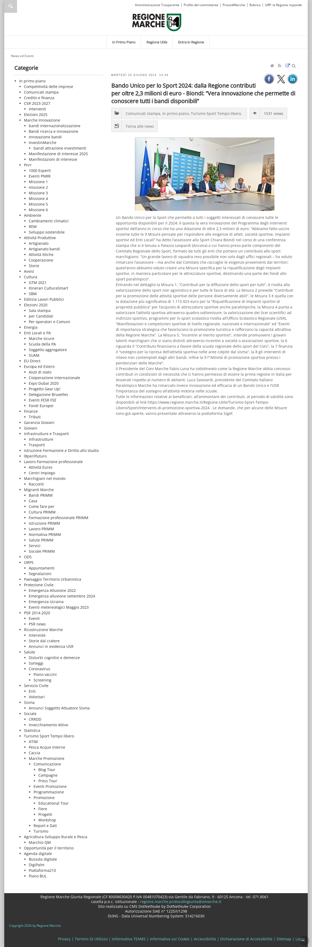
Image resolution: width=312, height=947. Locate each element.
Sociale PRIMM (42, 551)
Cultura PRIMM (42, 512)
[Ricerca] (21, 6)
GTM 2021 (38, 282)
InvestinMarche (42, 142)
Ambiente (32, 215)
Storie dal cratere (44, 640)
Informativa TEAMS (129, 938)
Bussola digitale (43, 859)
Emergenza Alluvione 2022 (52, 590)
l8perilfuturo (35, 456)
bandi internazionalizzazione (54, 125)
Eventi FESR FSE (42, 400)
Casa (33, 500)
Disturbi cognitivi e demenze (54, 657)
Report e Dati (45, 825)
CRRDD (35, 719)
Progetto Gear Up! (44, 388)
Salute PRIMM (41, 540)
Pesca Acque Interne (47, 747)
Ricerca (10, 6)
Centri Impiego (42, 472)
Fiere (42, 808)
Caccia (34, 752)
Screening (42, 680)
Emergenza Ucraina (46, 601)
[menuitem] (123, 42)
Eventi (34, 618)
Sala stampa (40, 310)
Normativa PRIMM (45, 534)
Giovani (30, 428)
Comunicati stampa (41, 92)
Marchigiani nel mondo (44, 478)
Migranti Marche (39, 489)
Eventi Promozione (50, 786)
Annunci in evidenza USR (51, 646)
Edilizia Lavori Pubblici (44, 299)
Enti (32, 691)
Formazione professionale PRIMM (58, 517)
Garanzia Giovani (39, 422)
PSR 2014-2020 (37, 612)
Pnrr (28, 164)
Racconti (36, 484)
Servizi (34, 545)
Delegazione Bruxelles (48, 394)
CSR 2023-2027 (37, 103)
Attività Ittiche (41, 254)
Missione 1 (38, 181)
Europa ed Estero (39, 366)
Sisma (29, 702)
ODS (28, 556)
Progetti (45, 814)
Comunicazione (47, 764)
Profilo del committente (201, 5)
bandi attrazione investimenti (60, 148)
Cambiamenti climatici (49, 220)
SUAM (34, 355)
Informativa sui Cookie (170, 938)
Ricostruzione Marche (43, 629)
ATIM (33, 741)
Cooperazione (41, 260)
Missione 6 (38, 209)
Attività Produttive (40, 237)
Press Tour (47, 780)
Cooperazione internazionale (54, 377)
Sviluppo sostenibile (47, 232)
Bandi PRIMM (41, 495)
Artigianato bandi (44, 248)
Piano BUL (38, 875)
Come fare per (41, 506)
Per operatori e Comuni (49, 321)
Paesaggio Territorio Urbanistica (52, 579)
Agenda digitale (38, 853)
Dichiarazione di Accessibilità (246, 938)
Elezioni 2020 (35, 304)
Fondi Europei (41, 405)
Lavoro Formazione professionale (53, 461)
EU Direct (32, 360)
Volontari (37, 696)
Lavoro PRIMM (41, 528)
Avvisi (29, 271)
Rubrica (255, 5)
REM (33, 226)
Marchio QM (40, 842)
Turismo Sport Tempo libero (49, 736)
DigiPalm (36, 864)
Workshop (47, 819)
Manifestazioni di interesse (53, 159)
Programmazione (49, 791)
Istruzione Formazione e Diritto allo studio (61, 450)
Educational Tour (53, 803)
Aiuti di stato (40, 372)
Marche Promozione (46, 758)
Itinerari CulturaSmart (48, 288)
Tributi (35, 416)
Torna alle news (140, 126)
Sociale (30, 713)
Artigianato (38, 243)
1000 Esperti (40, 170)
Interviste (37, 635)
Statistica (32, 730)
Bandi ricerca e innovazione (53, 131)
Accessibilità (205, 938)
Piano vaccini (45, 674)
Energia (31, 327)
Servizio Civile (36, 685)
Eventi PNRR (40, 176)
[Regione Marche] (157, 22)
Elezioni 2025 (35, 114)
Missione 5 (38, 204)
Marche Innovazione (42, 120)
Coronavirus (39, 668)
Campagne (48, 775)
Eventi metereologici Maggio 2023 (59, 607)
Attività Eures (40, 467)
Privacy (64, 938)
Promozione (44, 797)
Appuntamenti (42, 568)
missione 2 (38, 187)
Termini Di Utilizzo (91, 938)
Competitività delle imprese (48, 86)
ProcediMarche (234, 5)
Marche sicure (41, 338)
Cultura (30, 276)
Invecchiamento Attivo (48, 724)
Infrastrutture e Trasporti (46, 433)
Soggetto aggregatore (48, 349)
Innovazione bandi (45, 136)
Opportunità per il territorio (48, 847)
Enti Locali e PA (37, 332)
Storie (34, 265)
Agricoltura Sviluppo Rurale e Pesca (55, 836)
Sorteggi (36, 663)
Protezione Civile (39, 584)
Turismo (41, 831)
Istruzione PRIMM (44, 523)
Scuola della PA (42, 344)
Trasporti (37, 444)
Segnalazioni (40, 573)
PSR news (37, 624)
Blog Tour (46, 769)
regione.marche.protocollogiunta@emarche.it (180, 901)
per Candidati (41, 316)
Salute (29, 652)
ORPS (29, 562)
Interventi (37, 108)
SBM (33, 293)
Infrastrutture (41, 439)
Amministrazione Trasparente (157, 5)
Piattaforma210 (42, 870)
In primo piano (32, 80)
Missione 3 (38, 192)
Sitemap (284, 938)
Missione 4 (38, 198)
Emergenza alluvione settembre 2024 (62, 596)
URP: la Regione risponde (283, 5)
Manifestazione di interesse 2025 (58, 153)
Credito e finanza (39, 97)
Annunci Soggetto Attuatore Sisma (59, 708)
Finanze (31, 411)
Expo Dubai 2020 (44, 383)
